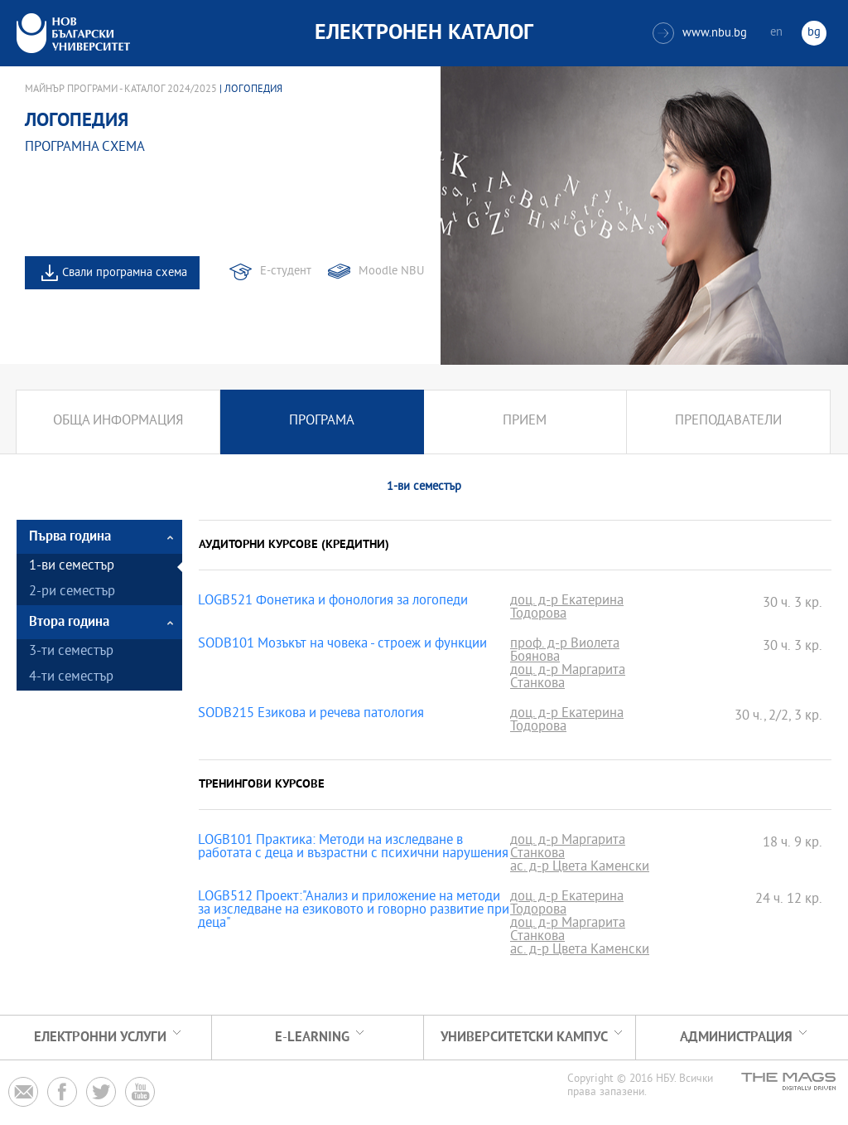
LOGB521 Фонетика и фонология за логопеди (333, 602)
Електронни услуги (100, 1037)
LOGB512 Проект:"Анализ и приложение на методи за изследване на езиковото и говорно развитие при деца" (353, 911)
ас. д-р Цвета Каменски (579, 868)
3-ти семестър (71, 652)
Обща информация (118, 421)
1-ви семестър (71, 566)
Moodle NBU (391, 271)
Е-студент (285, 271)
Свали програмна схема (124, 273)
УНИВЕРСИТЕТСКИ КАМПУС (524, 1037)
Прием (525, 421)
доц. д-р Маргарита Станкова (567, 678)
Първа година (70, 537)
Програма (321, 421)
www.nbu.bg (700, 33)
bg (814, 33)
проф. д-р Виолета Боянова (564, 651)
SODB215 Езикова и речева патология (311, 714)
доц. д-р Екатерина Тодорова (567, 608)
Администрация (736, 1037)
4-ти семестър (71, 677)
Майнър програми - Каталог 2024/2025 (121, 89)
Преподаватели (728, 421)
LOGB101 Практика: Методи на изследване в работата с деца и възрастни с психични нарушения (353, 848)
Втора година (69, 622)
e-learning (312, 1037)
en (776, 33)
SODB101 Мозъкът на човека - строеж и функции (342, 645)
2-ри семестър (72, 592)
